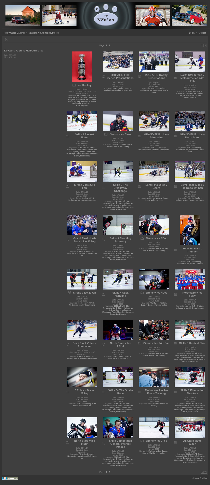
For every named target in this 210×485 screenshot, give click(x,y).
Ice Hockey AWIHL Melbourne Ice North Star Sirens (82, 199)
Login (192, 33)
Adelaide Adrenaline (112, 90)
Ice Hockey (81, 95)
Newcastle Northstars (77, 97)
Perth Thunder (82, 154)
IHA (94, 95)
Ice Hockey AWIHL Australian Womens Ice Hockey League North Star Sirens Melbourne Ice (189, 94)
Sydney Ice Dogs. (196, 200)
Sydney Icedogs (81, 101)
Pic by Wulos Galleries (14, 33)
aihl (150, 404)
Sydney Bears (79, 152)
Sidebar (202, 33)
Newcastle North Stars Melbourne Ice (82, 457)
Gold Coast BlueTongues (84, 105)
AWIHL (115, 144)
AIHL (89, 95)
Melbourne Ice (82, 99)
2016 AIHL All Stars (86, 148)
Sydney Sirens (125, 144)
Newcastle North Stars (77, 150)
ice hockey (124, 146)
